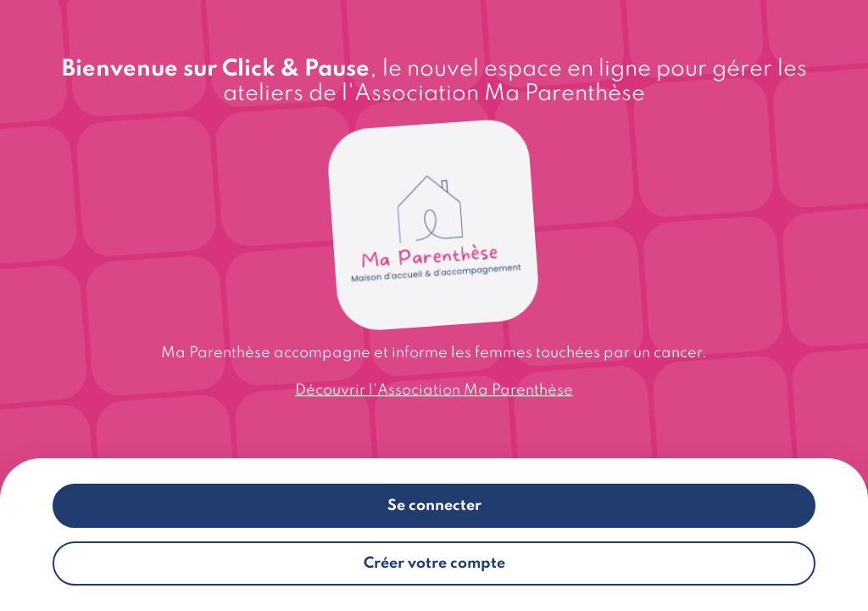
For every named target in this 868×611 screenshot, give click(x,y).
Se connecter (434, 505)
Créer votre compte (434, 563)
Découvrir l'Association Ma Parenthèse (434, 390)
